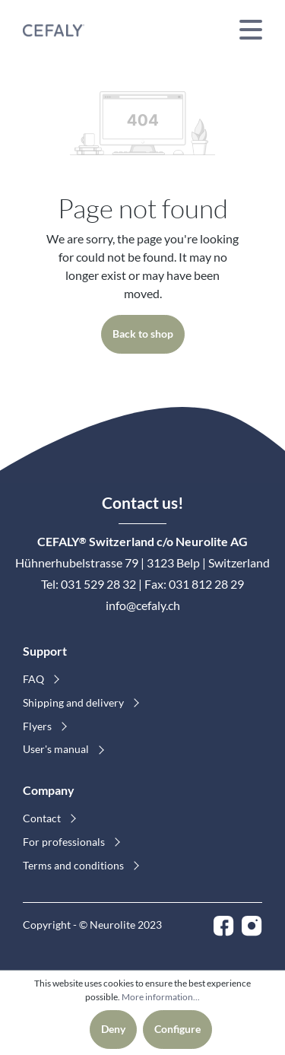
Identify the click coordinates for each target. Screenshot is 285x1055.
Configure (177, 1028)
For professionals (65, 841)
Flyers (38, 726)
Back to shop (142, 333)
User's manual (57, 748)
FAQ (34, 678)
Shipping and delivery (74, 702)
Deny (113, 1028)
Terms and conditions (74, 865)
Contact (43, 818)
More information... (161, 997)
